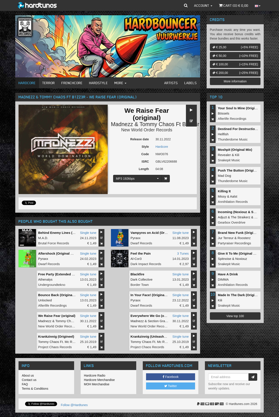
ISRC (145, 161)
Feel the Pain (141, 253)
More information (235, 81)
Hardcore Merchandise (99, 380)
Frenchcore (72, 83)
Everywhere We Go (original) (153, 316)
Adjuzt (222, 217)
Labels (190, 83)
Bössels (223, 113)
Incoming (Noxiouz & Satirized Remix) (247, 212)
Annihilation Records (233, 201)
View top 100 (235, 316)
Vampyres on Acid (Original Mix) (156, 233)
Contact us (29, 380)
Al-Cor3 (136, 259)
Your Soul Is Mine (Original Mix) (242, 108)
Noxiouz (241, 259)
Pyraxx (136, 238)
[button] (186, 5)
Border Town (140, 285)
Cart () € (233, 5)
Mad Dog (224, 175)
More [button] (120, 83)
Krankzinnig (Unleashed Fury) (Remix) (160, 336)
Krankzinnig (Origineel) (56, 336)
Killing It (224, 191)
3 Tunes (183, 253)
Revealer (224, 155)
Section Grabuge (160, 321)
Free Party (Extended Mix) (58, 274)
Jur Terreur (225, 238)
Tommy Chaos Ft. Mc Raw (57, 342)
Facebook (171, 377)
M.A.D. (43, 238)
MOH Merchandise (96, 384)
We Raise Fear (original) (56, 316)
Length (144, 169)
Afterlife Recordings (52, 305)
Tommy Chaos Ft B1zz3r (169, 124)
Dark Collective (142, 279)
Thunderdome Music (233, 139)
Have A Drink (228, 274)
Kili (237, 155)
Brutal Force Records (53, 243)
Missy (222, 196)
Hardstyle (98, 83)
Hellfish (223, 134)
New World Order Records (146, 129)
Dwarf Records (141, 243)
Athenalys (45, 279)
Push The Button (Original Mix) (242, 170)
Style (145, 146)
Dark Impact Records (146, 264)
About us (28, 375)
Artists (171, 83)
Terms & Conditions (35, 388)
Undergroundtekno (51, 285)
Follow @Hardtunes (74, 405)
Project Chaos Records (55, 347)
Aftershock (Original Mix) (57, 253)
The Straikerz (240, 217)
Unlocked (45, 300)
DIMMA (223, 279)
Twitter (170, 386)
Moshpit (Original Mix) (235, 149)
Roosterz (244, 238)
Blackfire (137, 274)
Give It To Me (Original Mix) (239, 253)
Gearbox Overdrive (231, 222)
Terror (48, 83)
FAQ (25, 384)
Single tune (88, 233)
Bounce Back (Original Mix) (59, 295)
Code (145, 154)
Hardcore (27, 83)
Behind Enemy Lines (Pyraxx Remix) (66, 233)
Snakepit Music (229, 160)
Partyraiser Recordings (234, 243)
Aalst (233, 196)
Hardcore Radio (94, 375)
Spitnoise (224, 259)
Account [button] (203, 5)
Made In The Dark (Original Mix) (242, 295)
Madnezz (122, 124)
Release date (139, 139)
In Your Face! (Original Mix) (152, 295)
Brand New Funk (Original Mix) (241, 233)
